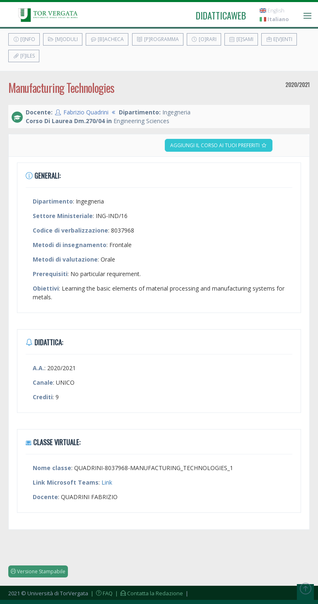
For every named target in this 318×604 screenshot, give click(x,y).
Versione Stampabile (38, 571)
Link (106, 482)
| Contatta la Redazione (148, 593)
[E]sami (241, 39)
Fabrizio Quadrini (85, 112)
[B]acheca (107, 39)
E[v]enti (279, 39)
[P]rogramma (158, 39)
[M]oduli (63, 39)
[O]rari (204, 39)
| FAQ (101, 593)
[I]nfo (24, 39)
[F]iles (24, 55)
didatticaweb (221, 15)
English (272, 10)
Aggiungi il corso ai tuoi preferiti (218, 145)
